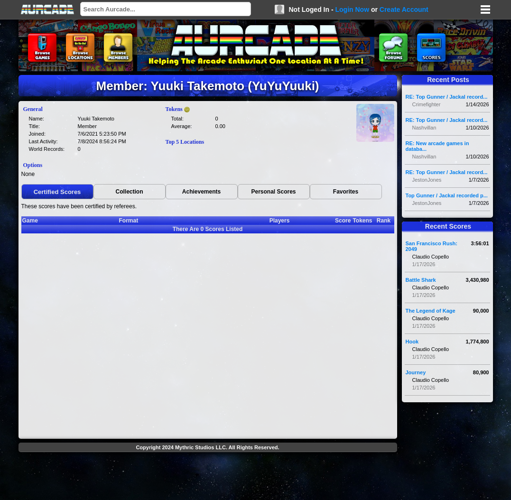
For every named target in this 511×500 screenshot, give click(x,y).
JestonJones (427, 180)
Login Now (352, 9)
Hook (412, 341)
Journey (416, 372)
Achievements (201, 191)
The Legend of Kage (430, 311)
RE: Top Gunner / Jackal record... (447, 97)
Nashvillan (424, 127)
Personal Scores (273, 191)
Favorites (345, 191)
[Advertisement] (208, 477)
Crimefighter (426, 104)
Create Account (404, 9)
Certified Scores (57, 191)
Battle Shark (421, 280)
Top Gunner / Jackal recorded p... (447, 195)
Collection (129, 191)
